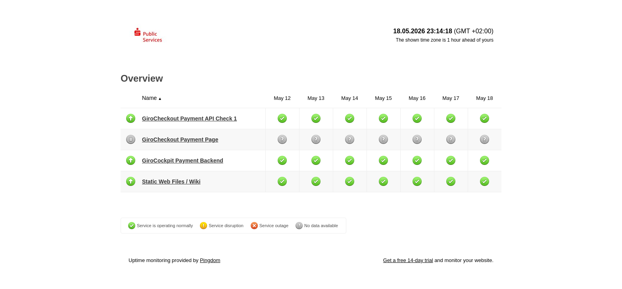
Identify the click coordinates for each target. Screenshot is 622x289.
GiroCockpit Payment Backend (182, 160)
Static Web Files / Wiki (171, 181)
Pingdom (210, 260)
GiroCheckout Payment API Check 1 (189, 118)
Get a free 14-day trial (408, 260)
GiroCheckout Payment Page (180, 139)
